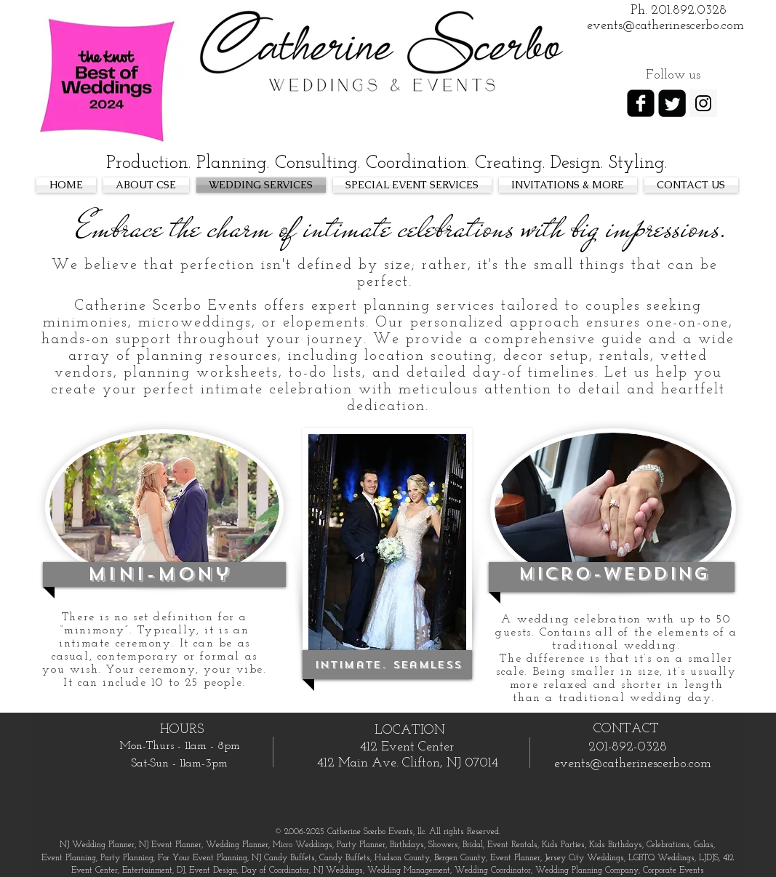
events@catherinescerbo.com (632, 764)
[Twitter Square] (672, 103)
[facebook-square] (641, 103)
